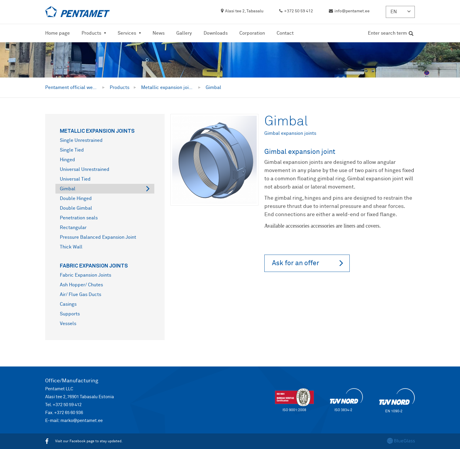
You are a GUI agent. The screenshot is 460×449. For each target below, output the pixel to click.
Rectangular (73, 228)
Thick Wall (71, 247)
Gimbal (67, 189)
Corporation (252, 33)
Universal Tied (75, 179)
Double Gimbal (76, 208)
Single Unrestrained (81, 140)
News (159, 33)
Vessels (68, 324)
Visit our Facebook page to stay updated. (84, 441)
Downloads (216, 33)
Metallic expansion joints (97, 130)
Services (127, 33)
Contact (285, 33)
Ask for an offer (307, 263)
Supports (70, 314)
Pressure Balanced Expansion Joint (98, 237)
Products (91, 33)
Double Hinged (76, 198)
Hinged (67, 160)
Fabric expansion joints (94, 265)
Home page (57, 33)
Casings (68, 304)
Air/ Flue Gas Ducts (80, 294)
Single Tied (72, 150)
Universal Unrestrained (84, 169)
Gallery (184, 33)
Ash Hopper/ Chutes (81, 285)
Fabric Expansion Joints (85, 275)
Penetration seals (79, 218)
